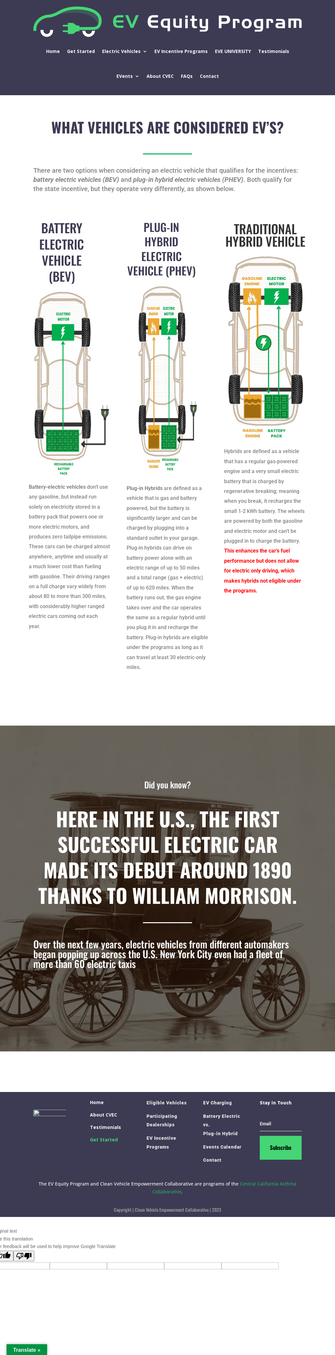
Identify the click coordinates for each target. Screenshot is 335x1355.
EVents (124, 76)
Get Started (81, 51)
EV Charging (217, 1102)
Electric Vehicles (121, 51)
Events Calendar (222, 1147)
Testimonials (273, 51)
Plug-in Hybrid (220, 1133)
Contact (209, 76)
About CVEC (160, 76)
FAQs (187, 76)
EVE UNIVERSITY (233, 51)
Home (53, 51)
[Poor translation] (23, 1256)
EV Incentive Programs (181, 51)
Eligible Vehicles (167, 1102)
